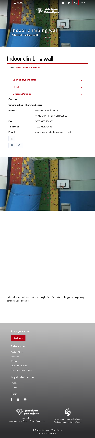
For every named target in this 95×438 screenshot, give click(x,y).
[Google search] (75, 2)
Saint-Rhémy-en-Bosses (28, 67)
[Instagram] (18, 399)
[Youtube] (25, 399)
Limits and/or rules (22, 94)
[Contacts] (63, 2)
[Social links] (69, 2)
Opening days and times (24, 79)
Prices (16, 86)
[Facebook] (11, 399)
